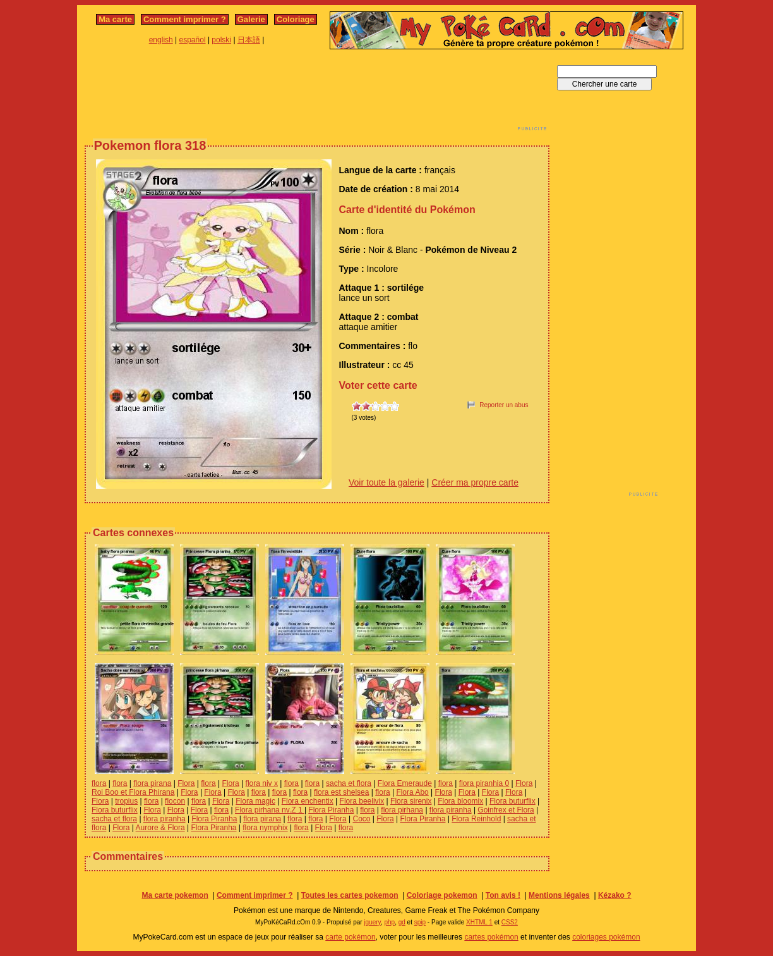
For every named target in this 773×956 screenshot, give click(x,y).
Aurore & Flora (160, 827)
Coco (361, 818)
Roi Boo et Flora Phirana (133, 792)
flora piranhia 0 (484, 783)
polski (221, 39)
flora (99, 783)
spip (420, 922)
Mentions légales (559, 895)
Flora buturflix (512, 801)
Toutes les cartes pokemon (349, 895)
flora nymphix (265, 827)
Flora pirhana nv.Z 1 (269, 810)
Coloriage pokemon (442, 895)
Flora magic (255, 801)
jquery (372, 922)
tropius (126, 801)
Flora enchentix (307, 801)
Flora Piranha (331, 810)
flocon (175, 801)
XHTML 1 (479, 922)
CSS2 (509, 922)
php (389, 922)
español (192, 39)
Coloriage (296, 19)
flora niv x (262, 783)
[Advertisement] (317, 93)
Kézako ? (615, 895)
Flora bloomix (460, 801)
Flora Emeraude (405, 783)
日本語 (248, 39)
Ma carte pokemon (174, 895)
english (161, 39)
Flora (186, 783)
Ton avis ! (503, 895)
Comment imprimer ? (184, 19)
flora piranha (450, 810)
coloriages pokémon (606, 937)
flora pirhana (402, 810)
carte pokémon (350, 937)
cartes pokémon (491, 937)
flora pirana (152, 783)
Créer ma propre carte (474, 482)
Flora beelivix (362, 801)
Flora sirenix (410, 801)
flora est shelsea (341, 792)
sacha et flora (348, 783)
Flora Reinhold (476, 818)
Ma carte (115, 19)
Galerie (251, 19)
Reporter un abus (503, 404)
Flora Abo (412, 792)
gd (401, 922)
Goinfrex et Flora (505, 810)
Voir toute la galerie (386, 482)
